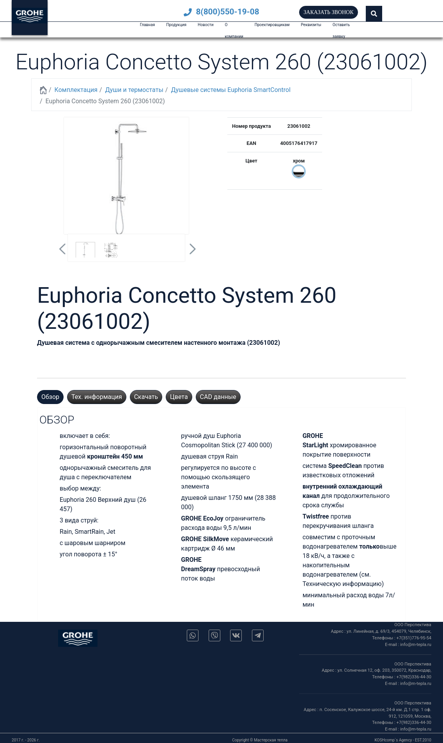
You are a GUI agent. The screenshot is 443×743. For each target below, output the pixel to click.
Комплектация (76, 90)
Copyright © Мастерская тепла (259, 740)
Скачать (146, 397)
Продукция (176, 25)
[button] (374, 13)
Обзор (50, 397)
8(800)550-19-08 (221, 11)
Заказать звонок (328, 12)
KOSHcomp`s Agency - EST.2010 (402, 740)
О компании (234, 31)
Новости (205, 25)
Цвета (179, 397)
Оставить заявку (341, 31)
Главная (147, 25)
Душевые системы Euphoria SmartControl (231, 90)
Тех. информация (96, 397)
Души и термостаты (134, 90)
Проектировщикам (272, 25)
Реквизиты (311, 25)
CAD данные (218, 397)
